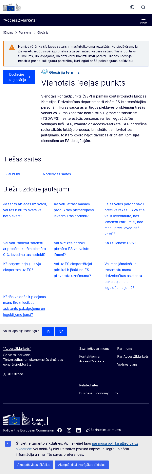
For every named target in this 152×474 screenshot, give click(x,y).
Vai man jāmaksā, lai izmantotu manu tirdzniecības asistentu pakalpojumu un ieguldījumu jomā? (123, 276)
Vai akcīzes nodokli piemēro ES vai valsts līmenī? (71, 249)
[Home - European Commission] (32, 419)
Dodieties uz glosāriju (17, 77)
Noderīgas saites (57, 174)
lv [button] (132, 7)
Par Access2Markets (133, 357)
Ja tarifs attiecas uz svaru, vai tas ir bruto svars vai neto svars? (25, 210)
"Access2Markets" (17, 349)
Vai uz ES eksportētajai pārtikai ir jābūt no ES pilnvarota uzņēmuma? (73, 270)
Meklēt (143, 7)
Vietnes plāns (127, 365)
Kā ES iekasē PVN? (120, 243)
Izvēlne (143, 20)
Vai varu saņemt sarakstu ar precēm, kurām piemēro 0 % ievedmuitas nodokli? (24, 249)
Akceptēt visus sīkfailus (33, 464)
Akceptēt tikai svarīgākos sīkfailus (81, 464)
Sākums (8, 32)
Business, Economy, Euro (98, 393)
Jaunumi (13, 174)
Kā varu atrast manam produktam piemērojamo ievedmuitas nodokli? (74, 210)
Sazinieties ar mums (105, 430)
